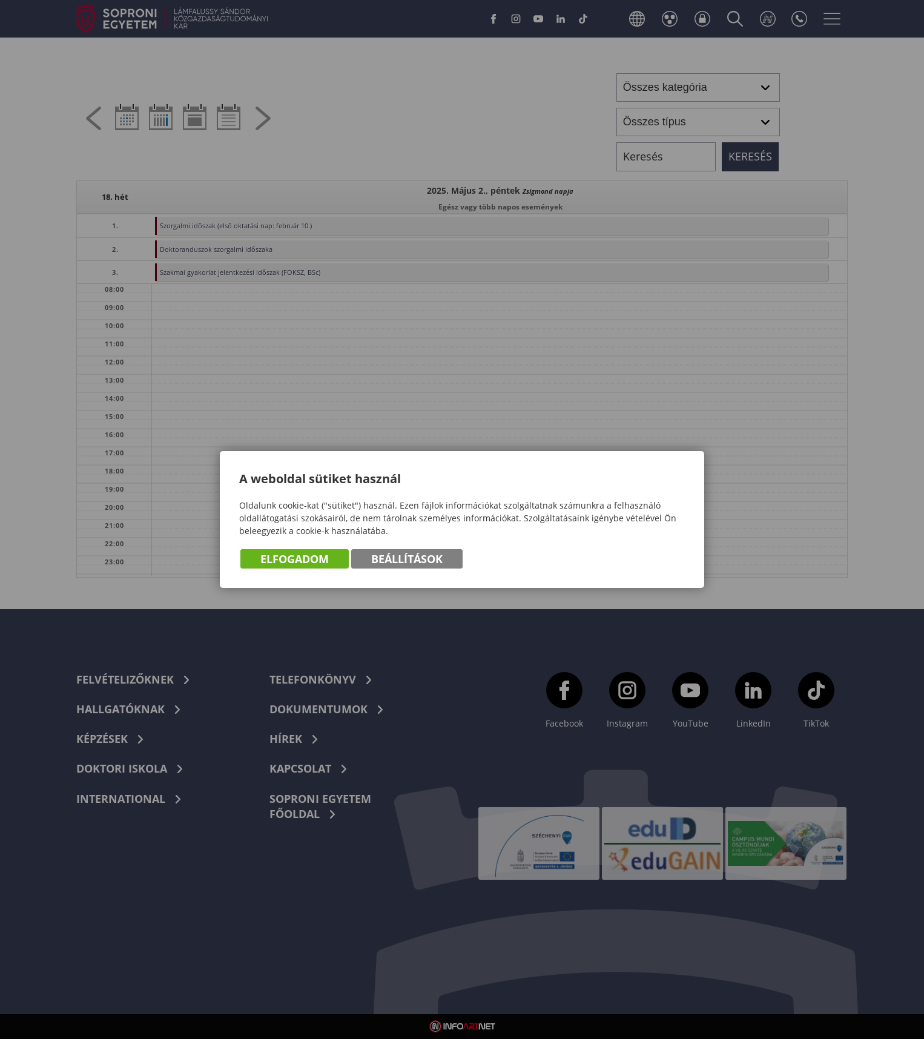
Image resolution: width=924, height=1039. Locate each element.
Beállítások (407, 559)
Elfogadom (294, 559)
